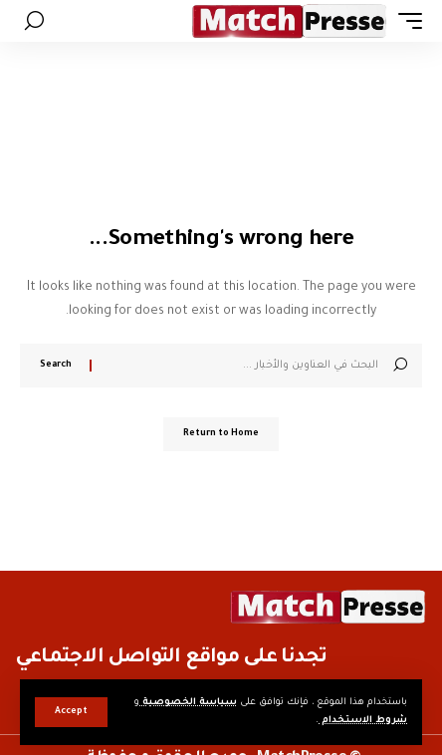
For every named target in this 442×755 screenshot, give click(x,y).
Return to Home (221, 434)
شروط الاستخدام (363, 720)
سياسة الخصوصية (188, 702)
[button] (71, 712)
